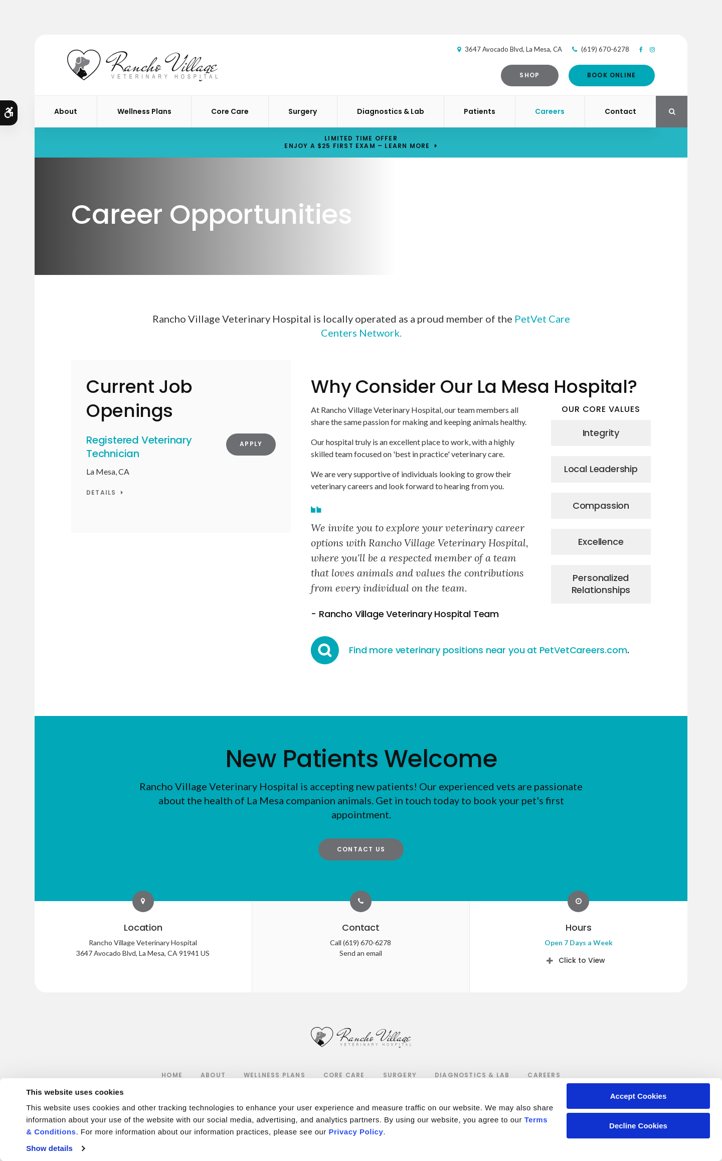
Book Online (607, 75)
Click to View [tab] (582, 960)
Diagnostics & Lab (390, 111)
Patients (479, 111)
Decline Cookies (638, 1125)
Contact (620, 111)
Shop (526, 75)
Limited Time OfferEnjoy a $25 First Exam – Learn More (357, 142)
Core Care (230, 111)
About (65, 111)
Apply (251, 444)
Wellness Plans (144, 111)
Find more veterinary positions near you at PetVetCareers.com (488, 650)
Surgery (302, 111)
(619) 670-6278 (601, 49)
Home (172, 1075)
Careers (550, 111)
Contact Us (361, 849)
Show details (49, 1148)
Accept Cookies (638, 1096)
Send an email (360, 953)
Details (101, 493)
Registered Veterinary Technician (139, 447)
